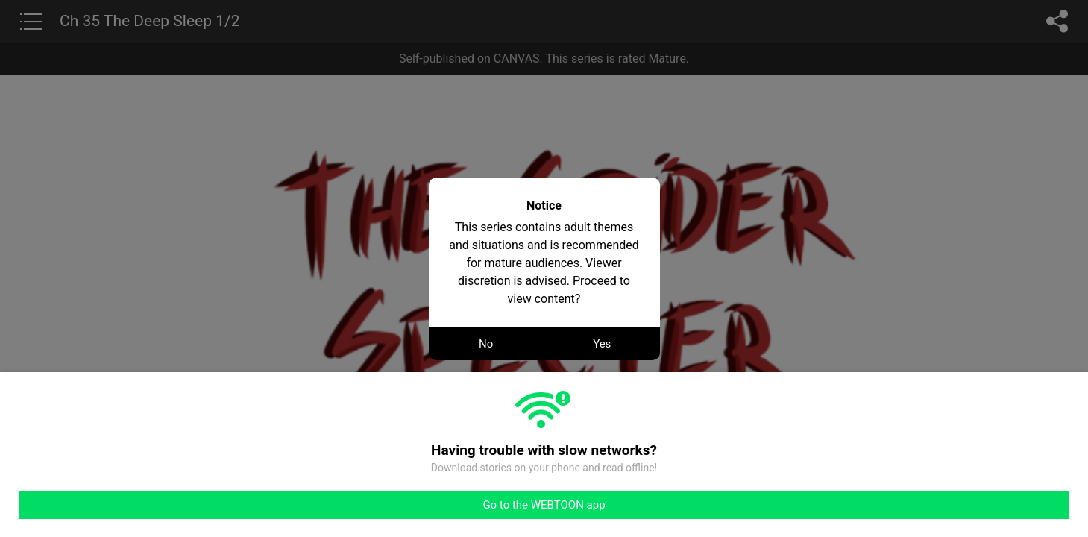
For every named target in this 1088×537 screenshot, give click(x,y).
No (486, 344)
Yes (602, 344)
